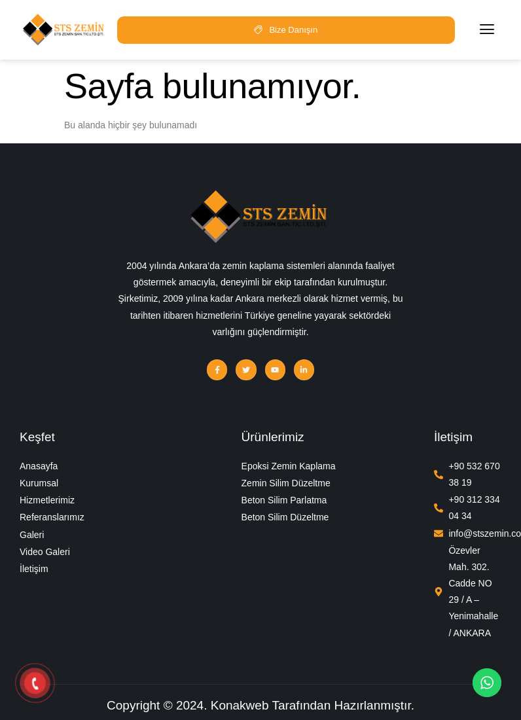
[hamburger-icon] (487, 29)
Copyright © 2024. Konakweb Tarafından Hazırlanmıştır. (260, 705)
